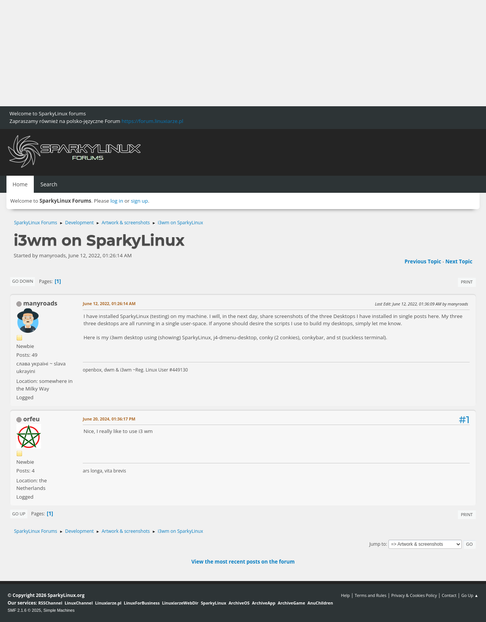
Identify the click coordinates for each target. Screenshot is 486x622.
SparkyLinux (213, 603)
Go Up (18, 513)
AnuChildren (320, 603)
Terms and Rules (371, 595)
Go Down (22, 281)
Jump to (377, 544)
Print (467, 282)
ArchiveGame (291, 603)
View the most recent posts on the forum (243, 561)
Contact (449, 595)
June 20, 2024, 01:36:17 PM (109, 419)
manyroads (40, 303)
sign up (139, 200)
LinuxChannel (79, 603)
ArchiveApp (263, 603)
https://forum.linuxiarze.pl (152, 121)
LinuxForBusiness (141, 603)
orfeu (31, 419)
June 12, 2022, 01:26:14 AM (109, 303)
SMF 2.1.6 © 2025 (24, 610)
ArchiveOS (239, 603)
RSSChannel (50, 603)
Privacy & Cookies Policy (414, 595)
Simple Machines (58, 610)
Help (345, 595)
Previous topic (422, 261)
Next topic (458, 261)
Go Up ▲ (469, 595)
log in (116, 200)
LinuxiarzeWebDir (180, 603)
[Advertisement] (228, 53)
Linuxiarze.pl (108, 603)
